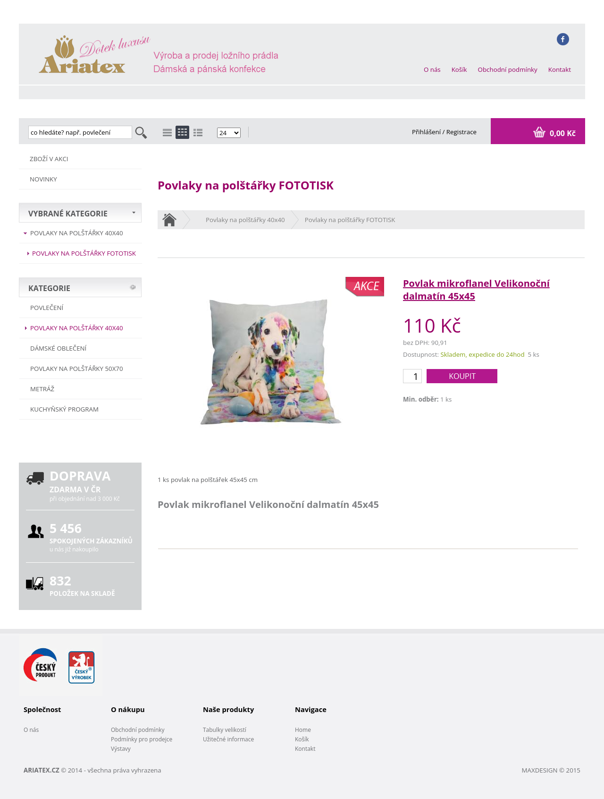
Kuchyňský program (64, 409)
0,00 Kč (562, 133)
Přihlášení (427, 132)
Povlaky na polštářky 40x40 (76, 233)
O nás (432, 69)
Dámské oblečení (58, 348)
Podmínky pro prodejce (141, 739)
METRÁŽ (42, 389)
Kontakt (559, 69)
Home (303, 730)
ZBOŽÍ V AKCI (49, 159)
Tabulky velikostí (224, 730)
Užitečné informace (228, 739)
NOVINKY (43, 179)
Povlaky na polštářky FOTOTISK (84, 253)
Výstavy (121, 749)
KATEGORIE (49, 288)
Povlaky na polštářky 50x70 (76, 368)
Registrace (461, 132)
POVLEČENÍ (46, 307)
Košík (459, 69)
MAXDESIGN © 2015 (551, 770)
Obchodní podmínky (507, 69)
